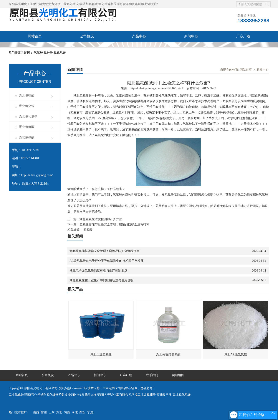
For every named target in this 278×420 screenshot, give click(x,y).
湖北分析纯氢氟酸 (168, 354)
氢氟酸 (39, 52)
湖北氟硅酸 (26, 95)
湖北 (59, 412)
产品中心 (139, 36)
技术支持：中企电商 (101, 388)
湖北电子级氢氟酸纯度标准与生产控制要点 (98, 270)
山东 (51, 412)
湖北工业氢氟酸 (101, 354)
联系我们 (35, 47)
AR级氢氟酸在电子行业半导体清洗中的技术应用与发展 (107, 260)
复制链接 (65, 388)
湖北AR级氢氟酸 (235, 354)
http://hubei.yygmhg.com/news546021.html (156, 88)
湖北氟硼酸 (26, 137)
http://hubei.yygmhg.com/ (37, 175)
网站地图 (178, 375)
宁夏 (90, 412)
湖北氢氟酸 (26, 126)
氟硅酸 (49, 52)
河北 (75, 412)
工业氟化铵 (68, 4)
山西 (36, 412)
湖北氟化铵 (26, 106)
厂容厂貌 (243, 36)
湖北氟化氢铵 (28, 116)
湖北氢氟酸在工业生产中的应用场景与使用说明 (101, 280)
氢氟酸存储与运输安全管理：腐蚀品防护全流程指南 (114, 224)
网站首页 (35, 36)
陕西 (67, 412)
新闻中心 (191, 36)
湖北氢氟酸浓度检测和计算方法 (100, 219)
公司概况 (87, 36)
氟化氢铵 (60, 52)
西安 (82, 412)
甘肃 (44, 412)
